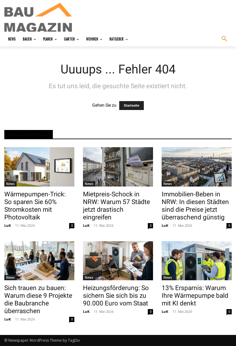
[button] (224, 39)
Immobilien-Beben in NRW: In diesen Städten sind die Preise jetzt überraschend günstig (195, 206)
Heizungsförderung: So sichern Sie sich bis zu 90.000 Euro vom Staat (116, 295)
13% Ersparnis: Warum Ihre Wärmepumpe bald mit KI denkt (195, 295)
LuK (7, 225)
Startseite (131, 106)
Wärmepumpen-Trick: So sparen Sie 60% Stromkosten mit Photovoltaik (35, 206)
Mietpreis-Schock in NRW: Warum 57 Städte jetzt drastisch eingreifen (116, 206)
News (10, 184)
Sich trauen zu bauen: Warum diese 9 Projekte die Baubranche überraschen (38, 299)
